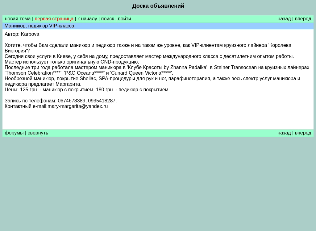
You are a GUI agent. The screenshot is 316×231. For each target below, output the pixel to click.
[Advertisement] (158, 185)
